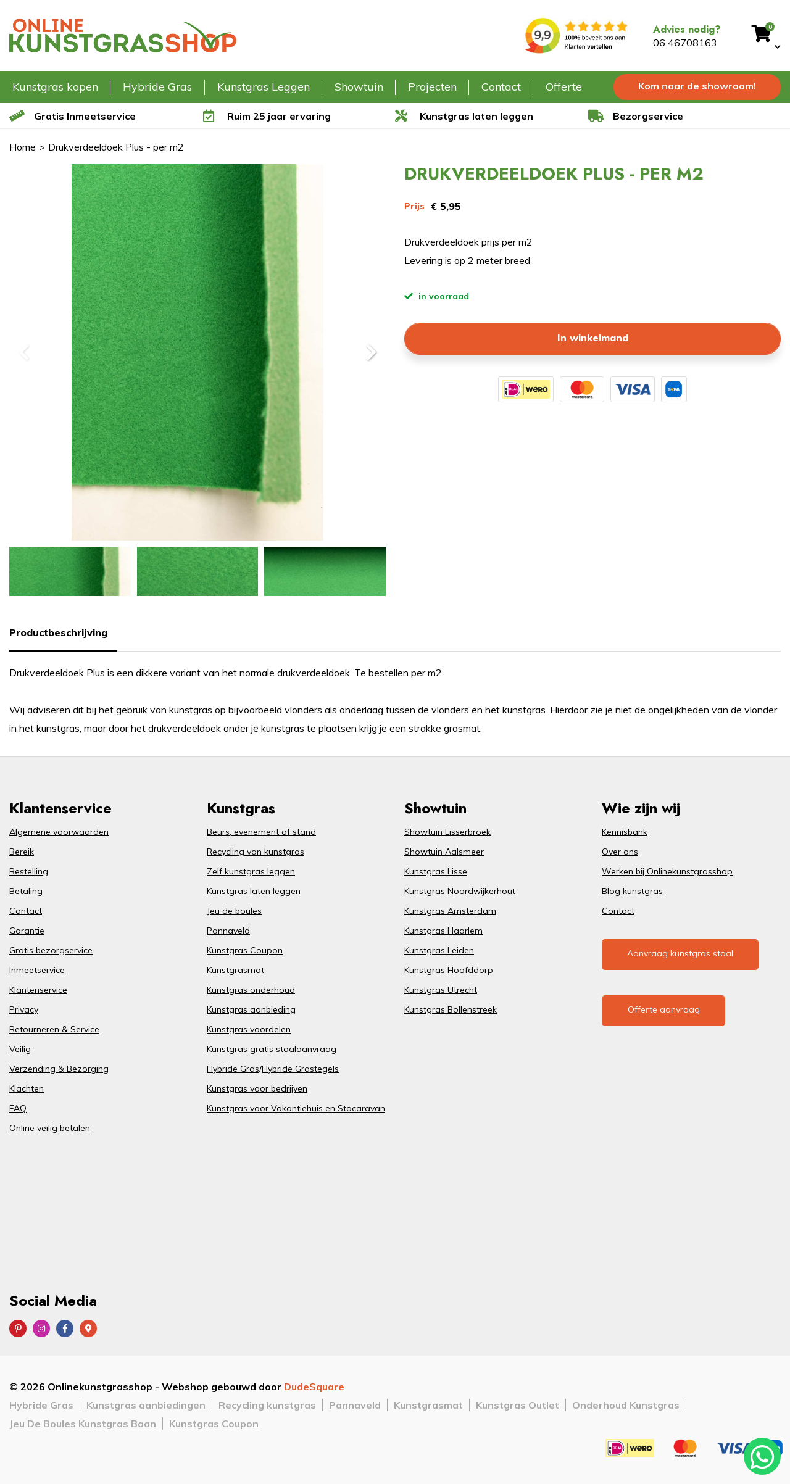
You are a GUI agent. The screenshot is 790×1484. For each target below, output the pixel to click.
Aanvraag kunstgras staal (680, 953)
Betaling (26, 891)
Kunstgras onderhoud (251, 989)
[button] (370, 352)
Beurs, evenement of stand (261, 831)
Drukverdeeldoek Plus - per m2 (116, 147)
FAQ (18, 1108)
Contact (501, 87)
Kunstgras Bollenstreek (450, 1009)
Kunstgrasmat (235, 970)
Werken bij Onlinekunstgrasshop (667, 871)
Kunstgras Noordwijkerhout (459, 891)
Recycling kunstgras (267, 1405)
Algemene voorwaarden (59, 831)
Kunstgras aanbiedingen (146, 1405)
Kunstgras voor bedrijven (257, 1088)
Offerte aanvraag (664, 1009)
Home (22, 147)
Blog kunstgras (632, 891)
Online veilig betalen (49, 1128)
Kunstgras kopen (55, 87)
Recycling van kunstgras (255, 851)
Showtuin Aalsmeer (444, 851)
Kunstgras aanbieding (251, 1009)
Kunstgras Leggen (263, 87)
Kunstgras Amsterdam (450, 910)
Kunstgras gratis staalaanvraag (271, 1049)
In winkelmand (592, 337)
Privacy (23, 1009)
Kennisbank (624, 831)
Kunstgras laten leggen (254, 891)
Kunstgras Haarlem (443, 930)
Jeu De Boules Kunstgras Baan (82, 1423)
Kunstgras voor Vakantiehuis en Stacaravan (296, 1108)
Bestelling (28, 871)
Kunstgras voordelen (249, 1029)
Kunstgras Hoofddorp (448, 970)
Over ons (620, 851)
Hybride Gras (157, 87)
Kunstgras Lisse (435, 871)
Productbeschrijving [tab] (58, 632)
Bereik (21, 851)
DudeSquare (314, 1386)
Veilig (20, 1049)
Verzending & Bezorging (59, 1068)
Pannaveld (228, 930)
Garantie (26, 930)
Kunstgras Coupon (245, 950)
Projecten (432, 87)
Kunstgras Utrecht (440, 989)
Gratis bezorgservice (51, 950)
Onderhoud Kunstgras (626, 1405)
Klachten (26, 1088)
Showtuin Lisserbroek (447, 831)
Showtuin (359, 87)
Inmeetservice (37, 970)
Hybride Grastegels (300, 1068)
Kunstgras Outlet (517, 1405)
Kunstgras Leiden (439, 950)
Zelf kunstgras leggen (251, 871)
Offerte (564, 87)
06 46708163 (685, 42)
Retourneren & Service (54, 1029)
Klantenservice (38, 989)
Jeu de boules (234, 910)
